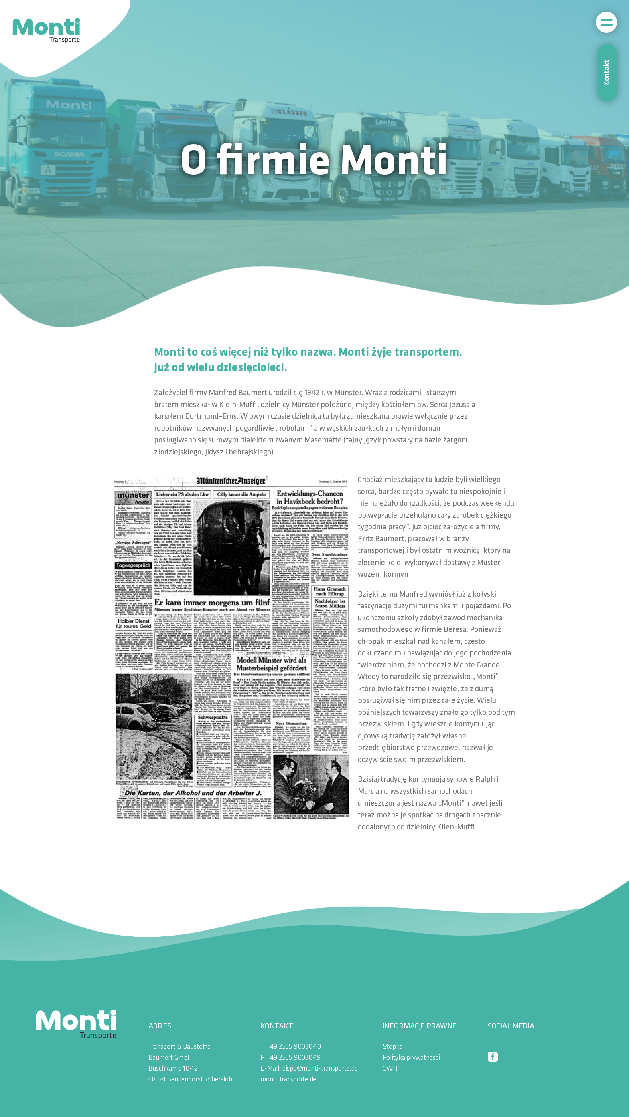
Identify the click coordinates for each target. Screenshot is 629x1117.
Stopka (392, 1047)
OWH (390, 1069)
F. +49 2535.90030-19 (290, 1058)
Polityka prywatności (411, 1058)
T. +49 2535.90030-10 (290, 1047)
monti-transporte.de (288, 1079)
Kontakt (607, 73)
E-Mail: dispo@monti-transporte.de (308, 1069)
